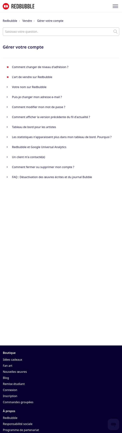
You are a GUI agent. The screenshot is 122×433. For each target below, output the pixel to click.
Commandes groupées (18, 402)
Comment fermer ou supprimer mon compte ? (43, 167)
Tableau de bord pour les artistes (34, 127)
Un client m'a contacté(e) (28, 157)
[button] (115, 6)
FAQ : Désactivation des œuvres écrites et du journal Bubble (52, 177)
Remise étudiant (14, 384)
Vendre (27, 21)
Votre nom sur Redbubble (29, 87)
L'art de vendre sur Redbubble (32, 77)
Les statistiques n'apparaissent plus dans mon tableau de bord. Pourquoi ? (62, 137)
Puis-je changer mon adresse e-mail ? (37, 97)
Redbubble (10, 21)
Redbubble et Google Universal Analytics (39, 147)
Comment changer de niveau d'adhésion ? (40, 67)
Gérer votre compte (50, 21)
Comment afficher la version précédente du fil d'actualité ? (51, 117)
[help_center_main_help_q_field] (61, 31)
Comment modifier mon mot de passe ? (38, 107)
